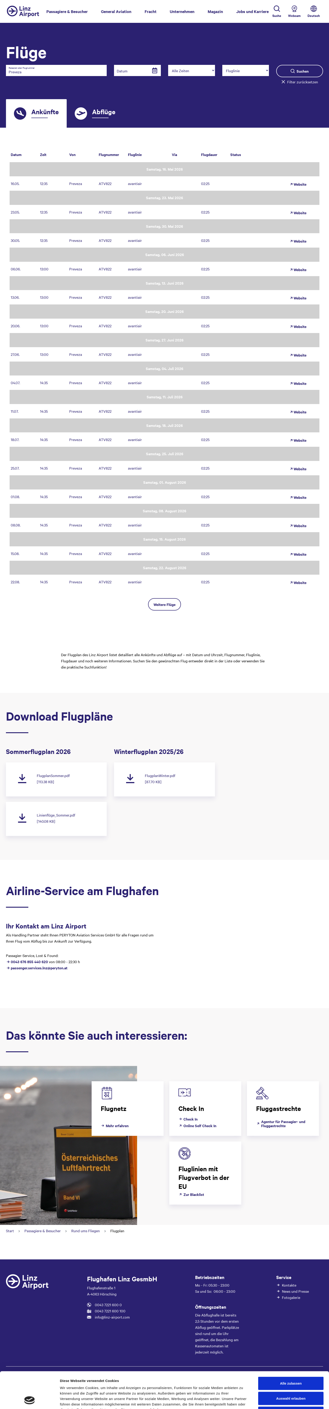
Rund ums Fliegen (85, 1230)
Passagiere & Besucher (67, 11)
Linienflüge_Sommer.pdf (56, 814)
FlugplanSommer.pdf (53, 775)
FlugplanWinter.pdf (160, 775)
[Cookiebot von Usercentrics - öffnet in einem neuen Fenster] (30, 1400)
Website (297, 184)
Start (10, 1230)
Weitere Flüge (164, 604)
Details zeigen (243, 1400)
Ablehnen (291, 1379)
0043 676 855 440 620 (30, 961)
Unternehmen (182, 11)
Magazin (215, 11)
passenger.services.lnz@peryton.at (39, 967)
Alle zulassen (291, 1349)
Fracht (151, 11)
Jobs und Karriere (252, 11)
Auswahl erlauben (290, 1364)
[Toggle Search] (276, 11)
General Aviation (116, 11)
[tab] (36, 113)
